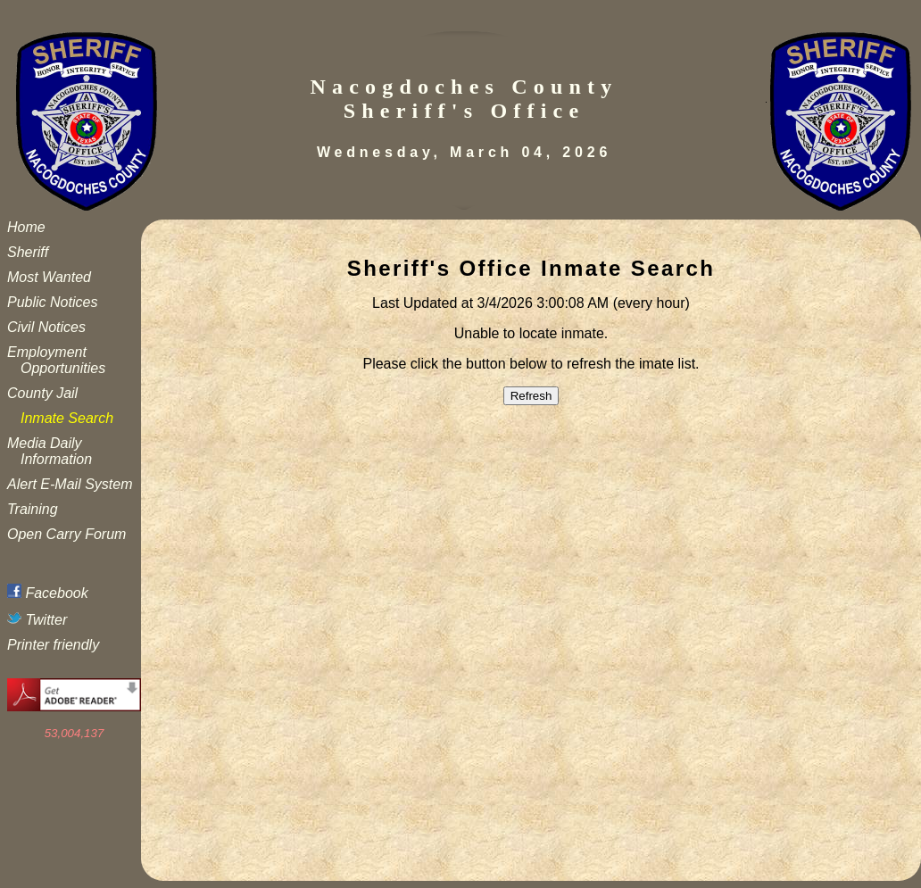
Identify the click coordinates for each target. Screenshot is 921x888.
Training (32, 509)
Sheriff (27, 252)
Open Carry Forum (66, 534)
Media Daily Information (49, 451)
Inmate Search (67, 418)
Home (26, 227)
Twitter (37, 619)
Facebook (47, 593)
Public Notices (52, 302)
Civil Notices (46, 327)
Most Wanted (49, 277)
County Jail (42, 393)
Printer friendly (53, 644)
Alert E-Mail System (69, 484)
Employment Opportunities (56, 360)
